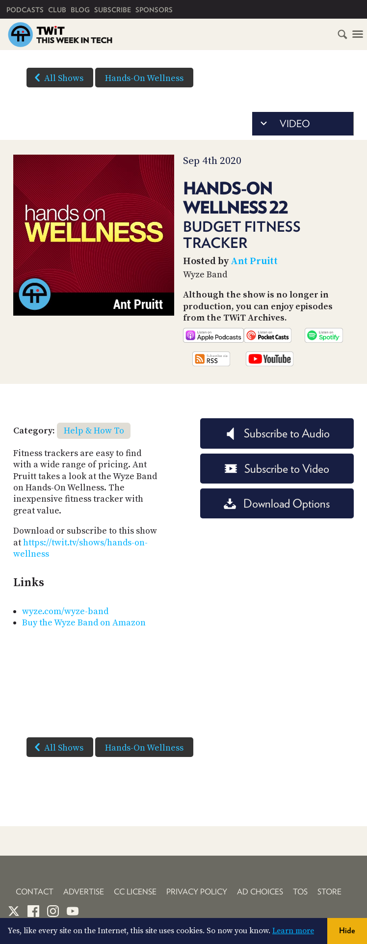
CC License (135, 891)
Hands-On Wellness (144, 78)
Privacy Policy (196, 891)
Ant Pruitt (254, 261)
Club (57, 10)
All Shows (56, 77)
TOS (300, 891)
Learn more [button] (293, 931)
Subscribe (112, 10)
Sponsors (154, 10)
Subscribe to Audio (277, 433)
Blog (80, 10)
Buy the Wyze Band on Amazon (84, 622)
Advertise (83, 891)
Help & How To (94, 430)
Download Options (277, 503)
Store (329, 891)
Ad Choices (260, 891)
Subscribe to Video (277, 468)
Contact (34, 891)
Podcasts (25, 10)
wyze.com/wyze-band (65, 611)
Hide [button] (347, 930)
